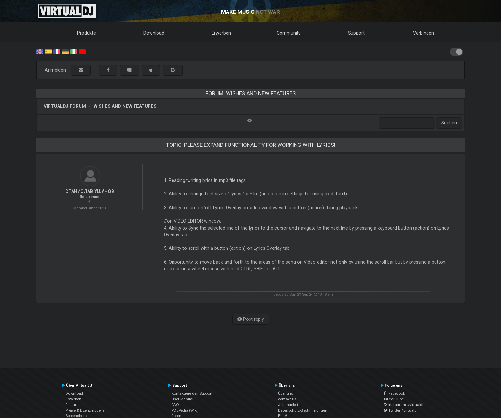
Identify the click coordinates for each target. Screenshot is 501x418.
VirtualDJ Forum (65, 106)
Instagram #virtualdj (403, 404)
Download (153, 32)
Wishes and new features (125, 106)
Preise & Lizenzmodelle (85, 410)
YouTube (394, 399)
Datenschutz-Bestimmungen (302, 410)
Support (356, 32)
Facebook (394, 393)
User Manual (182, 399)
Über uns (285, 393)
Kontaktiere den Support (192, 393)
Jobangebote (289, 404)
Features (73, 404)
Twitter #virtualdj (401, 410)
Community (289, 32)
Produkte (86, 32)
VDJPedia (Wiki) (185, 410)
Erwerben (221, 32)
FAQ (175, 404)
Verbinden (423, 32)
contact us (287, 399)
